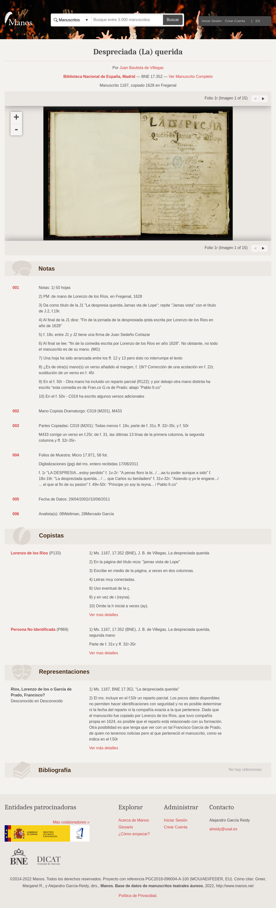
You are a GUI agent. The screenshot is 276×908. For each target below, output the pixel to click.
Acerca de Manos (133, 820)
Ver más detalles (103, 748)
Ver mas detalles (103, 615)
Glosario (125, 827)
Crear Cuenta (235, 21)
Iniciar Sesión (212, 21)
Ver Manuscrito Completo (191, 76)
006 (16, 514)
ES (258, 21)
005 (16, 499)
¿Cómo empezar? (134, 834)
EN (265, 21)
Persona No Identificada (33, 629)
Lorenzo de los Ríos (29, 553)
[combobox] (71, 20)
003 (16, 426)
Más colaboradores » (71, 822)
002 (16, 411)
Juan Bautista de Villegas (141, 68)
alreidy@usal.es (223, 829)
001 (16, 288)
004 (16, 455)
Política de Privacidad (137, 896)
